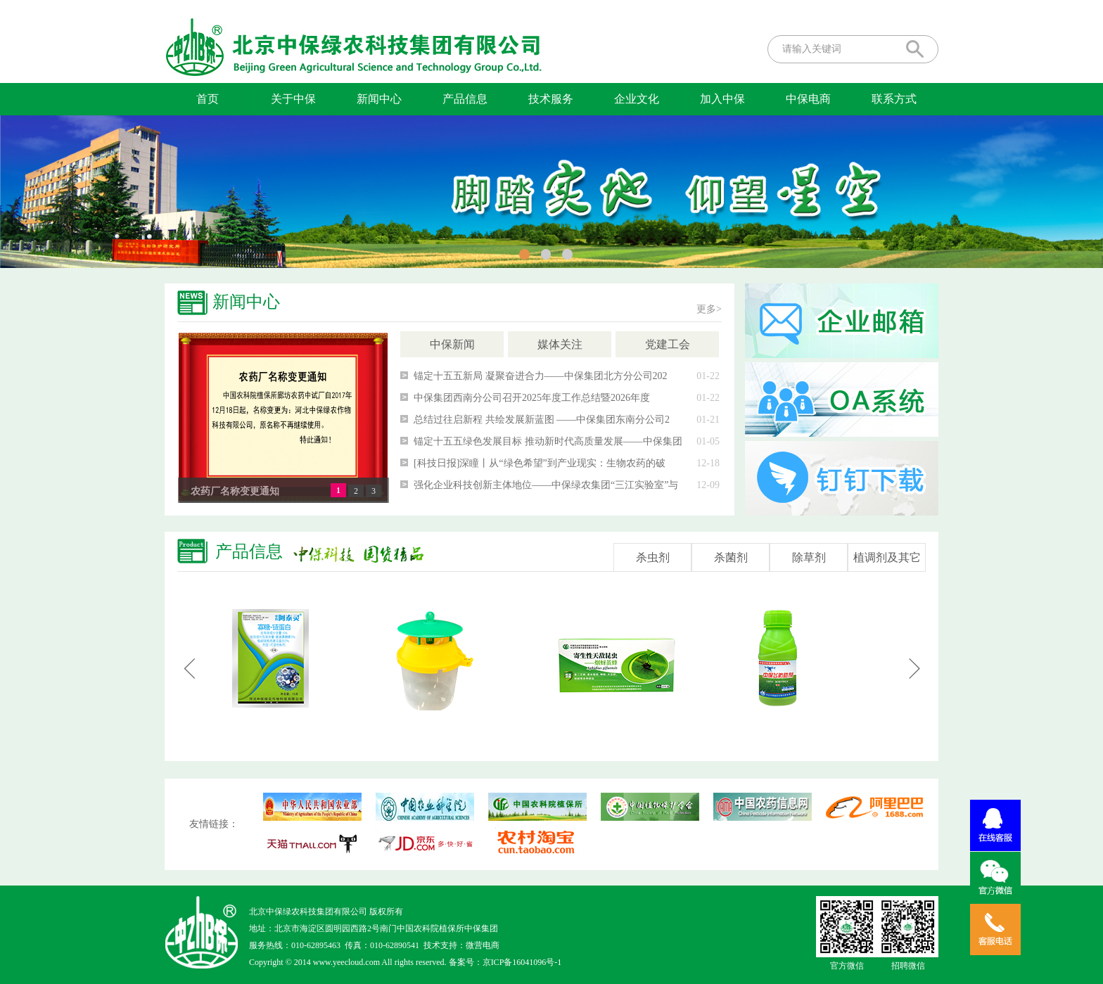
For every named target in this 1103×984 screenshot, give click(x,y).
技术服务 (550, 99)
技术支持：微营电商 (461, 945)
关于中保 (293, 99)
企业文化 (636, 99)
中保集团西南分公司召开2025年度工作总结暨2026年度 (532, 397)
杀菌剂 (731, 557)
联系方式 (894, 99)
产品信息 (464, 99)
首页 (207, 99)
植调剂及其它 (887, 557)
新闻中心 (379, 99)
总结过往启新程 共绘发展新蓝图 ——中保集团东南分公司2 (542, 419)
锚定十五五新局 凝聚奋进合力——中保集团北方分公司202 (541, 376)
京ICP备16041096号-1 (522, 962)
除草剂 (809, 557)
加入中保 (722, 99)
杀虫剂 (653, 557)
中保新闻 (452, 344)
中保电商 (808, 99)
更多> (709, 309)
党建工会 (667, 344)
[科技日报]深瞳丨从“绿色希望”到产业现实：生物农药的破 (539, 463)
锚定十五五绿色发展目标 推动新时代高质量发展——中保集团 (548, 441)
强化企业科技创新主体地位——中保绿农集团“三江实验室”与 (546, 485)
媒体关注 (559, 344)
